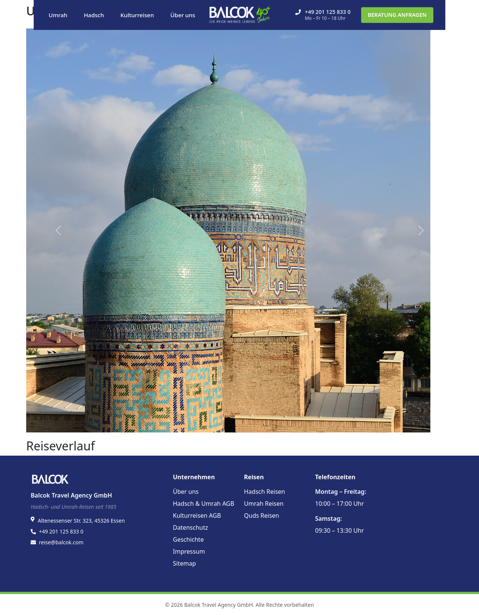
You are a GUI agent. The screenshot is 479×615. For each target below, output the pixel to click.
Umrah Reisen (264, 503)
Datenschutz (190, 527)
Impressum (189, 551)
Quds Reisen (261, 515)
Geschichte (188, 539)
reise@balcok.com (61, 542)
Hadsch (94, 15)
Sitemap (184, 563)
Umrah (58, 15)
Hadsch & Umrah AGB (203, 503)
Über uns (182, 15)
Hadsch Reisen (264, 491)
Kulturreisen (137, 15)
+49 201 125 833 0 (323, 14)
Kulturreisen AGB (197, 515)
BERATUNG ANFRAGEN (397, 14)
